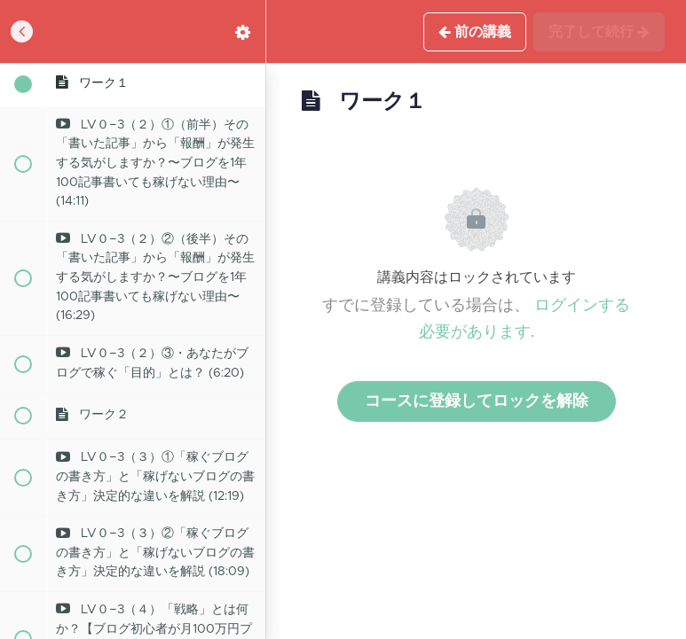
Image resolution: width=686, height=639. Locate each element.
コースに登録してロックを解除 (476, 401)
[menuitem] (243, 31)
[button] (22, 31)
